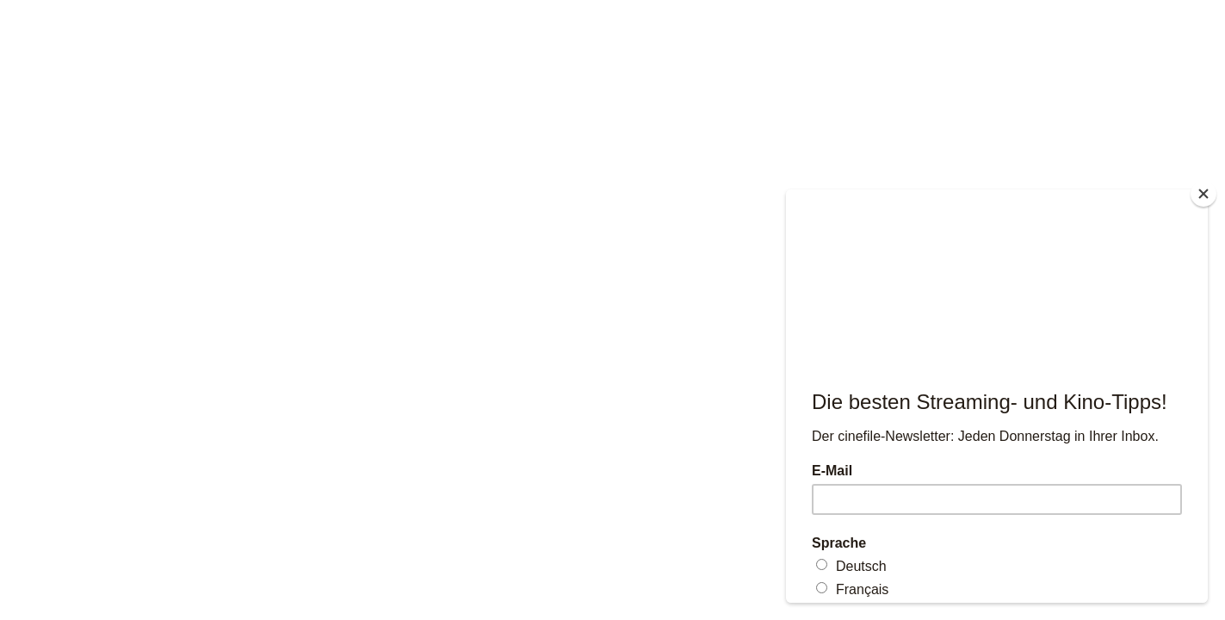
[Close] (1203, 194)
